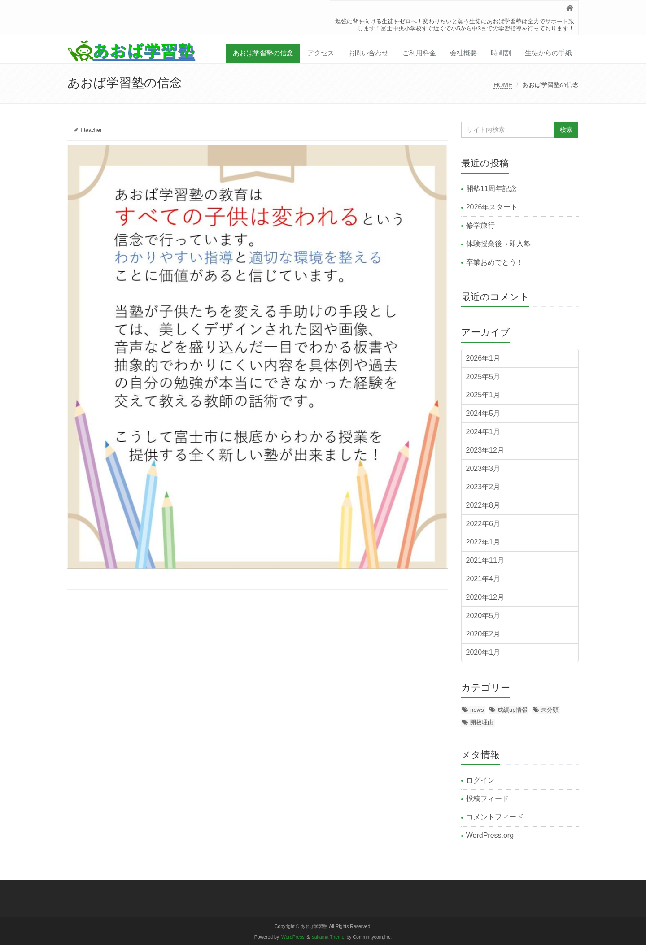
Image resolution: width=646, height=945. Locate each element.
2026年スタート (492, 207)
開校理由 (481, 722)
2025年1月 (483, 395)
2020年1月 (483, 652)
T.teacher (91, 130)
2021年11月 (485, 560)
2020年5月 (483, 615)
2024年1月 (483, 431)
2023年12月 (485, 450)
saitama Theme (328, 937)
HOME (502, 84)
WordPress (293, 937)
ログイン (480, 780)
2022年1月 (483, 542)
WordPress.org (490, 835)
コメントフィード (495, 817)
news (477, 709)
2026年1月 (483, 358)
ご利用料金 (419, 53)
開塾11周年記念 (491, 188)
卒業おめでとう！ (495, 262)
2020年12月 (485, 597)
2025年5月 (483, 376)
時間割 (501, 53)
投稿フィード (487, 798)
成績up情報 (512, 709)
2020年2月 (483, 634)
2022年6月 (483, 523)
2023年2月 (483, 487)
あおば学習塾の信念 (263, 53)
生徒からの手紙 (548, 53)
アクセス (320, 53)
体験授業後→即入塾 (498, 244)
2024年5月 (483, 413)
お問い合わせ (368, 53)
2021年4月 (483, 579)
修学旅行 (480, 225)
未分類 (550, 709)
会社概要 (463, 53)
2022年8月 (483, 505)
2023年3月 (483, 468)
